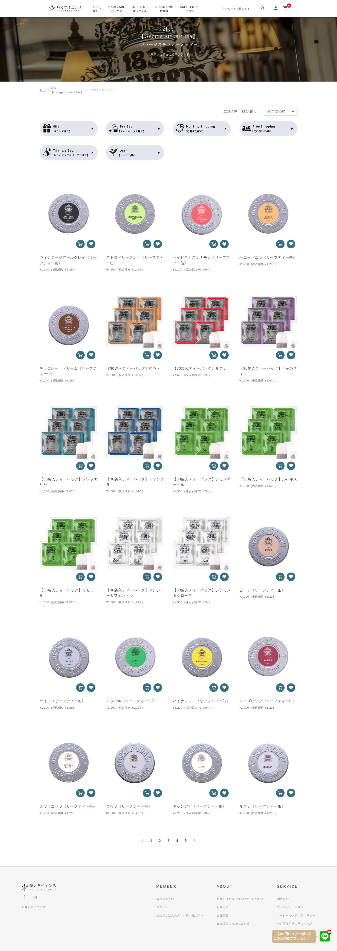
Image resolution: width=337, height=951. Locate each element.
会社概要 (222, 915)
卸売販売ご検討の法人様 (233, 923)
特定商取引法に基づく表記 (295, 923)
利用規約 (283, 899)
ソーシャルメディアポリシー (296, 915)
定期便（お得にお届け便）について (240, 899)
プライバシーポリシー (292, 907)
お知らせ (222, 907)
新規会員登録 (165, 899)
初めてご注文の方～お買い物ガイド (180, 915)
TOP (43, 90)
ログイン (162, 907)
